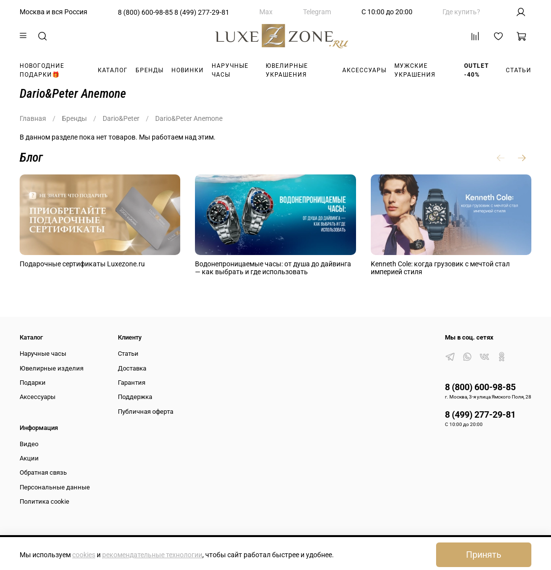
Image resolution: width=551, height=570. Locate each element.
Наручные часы (230, 70)
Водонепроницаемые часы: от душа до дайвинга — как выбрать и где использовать (273, 268)
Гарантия (131, 382)
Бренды (150, 70)
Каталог (113, 70)
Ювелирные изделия (51, 368)
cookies (83, 555)
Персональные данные (55, 487)
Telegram (317, 12)
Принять (483, 555)
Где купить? (461, 12)
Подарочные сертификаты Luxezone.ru (82, 264)
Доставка (132, 368)
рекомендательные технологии (152, 555)
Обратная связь (43, 472)
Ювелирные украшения (287, 70)
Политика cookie (44, 501)
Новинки (187, 70)
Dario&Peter (121, 118)
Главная (33, 118)
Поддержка (135, 396)
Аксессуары (364, 70)
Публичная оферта (145, 411)
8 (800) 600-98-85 (145, 12)
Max (266, 12)
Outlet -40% (476, 70)
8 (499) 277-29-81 (201, 12)
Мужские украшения (415, 70)
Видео (29, 444)
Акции (29, 458)
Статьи (518, 70)
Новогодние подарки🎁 (42, 70)
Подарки (33, 382)
